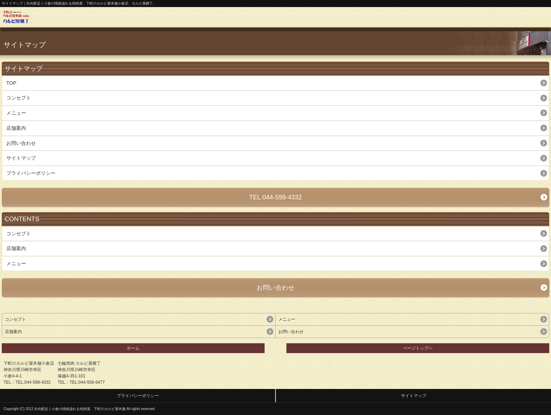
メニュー (16, 113)
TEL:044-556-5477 (87, 382)
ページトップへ (418, 348)
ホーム (133, 348)
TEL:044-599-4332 (275, 197)
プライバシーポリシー (31, 173)
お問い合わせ (21, 143)
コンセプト (18, 98)
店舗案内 (16, 128)
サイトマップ (21, 158)
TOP (11, 83)
